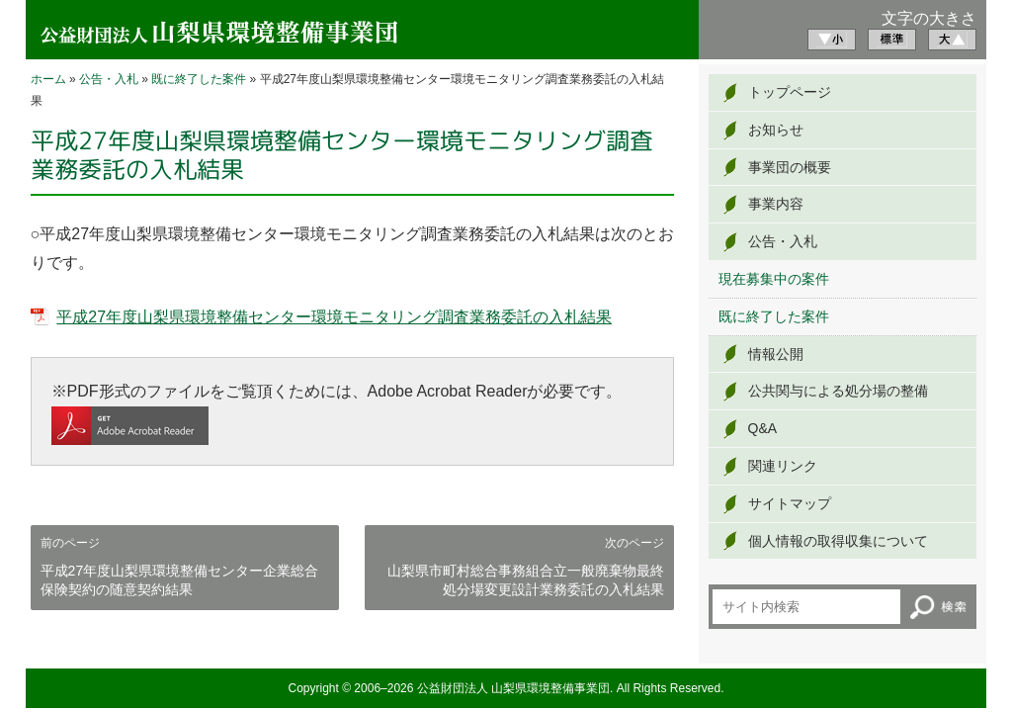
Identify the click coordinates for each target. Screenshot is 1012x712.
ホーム (48, 79)
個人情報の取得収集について (838, 541)
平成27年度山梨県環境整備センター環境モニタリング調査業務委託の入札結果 (334, 317)
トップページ (789, 92)
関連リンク (782, 466)
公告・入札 (108, 79)
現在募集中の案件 (773, 279)
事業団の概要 (789, 167)
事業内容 (775, 204)
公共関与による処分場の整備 (838, 391)
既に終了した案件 (198, 79)
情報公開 (775, 354)
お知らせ (775, 129)
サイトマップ (789, 503)
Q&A (763, 428)
